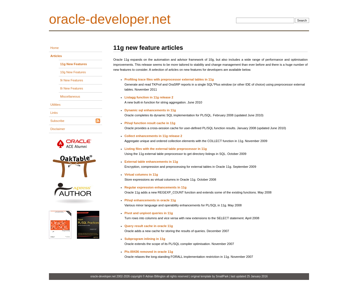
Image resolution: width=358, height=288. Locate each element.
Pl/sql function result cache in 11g (149, 123)
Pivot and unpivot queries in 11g (148, 213)
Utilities (55, 104)
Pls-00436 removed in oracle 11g (148, 251)
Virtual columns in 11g (141, 174)
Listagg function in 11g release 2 (148, 97)
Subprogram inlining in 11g (144, 238)
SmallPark (222, 276)
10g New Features (73, 72)
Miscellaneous (70, 96)
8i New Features (71, 88)
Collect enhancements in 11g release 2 (153, 136)
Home (54, 47)
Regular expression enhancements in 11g (155, 187)
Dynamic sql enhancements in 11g (150, 110)
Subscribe (57, 120)
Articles (56, 56)
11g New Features (73, 64)
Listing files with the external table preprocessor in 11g (165, 148)
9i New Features (71, 80)
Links (54, 112)
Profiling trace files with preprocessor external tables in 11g (169, 79)
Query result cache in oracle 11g (148, 226)
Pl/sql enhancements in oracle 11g (150, 200)
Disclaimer (57, 129)
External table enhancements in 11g (151, 161)
